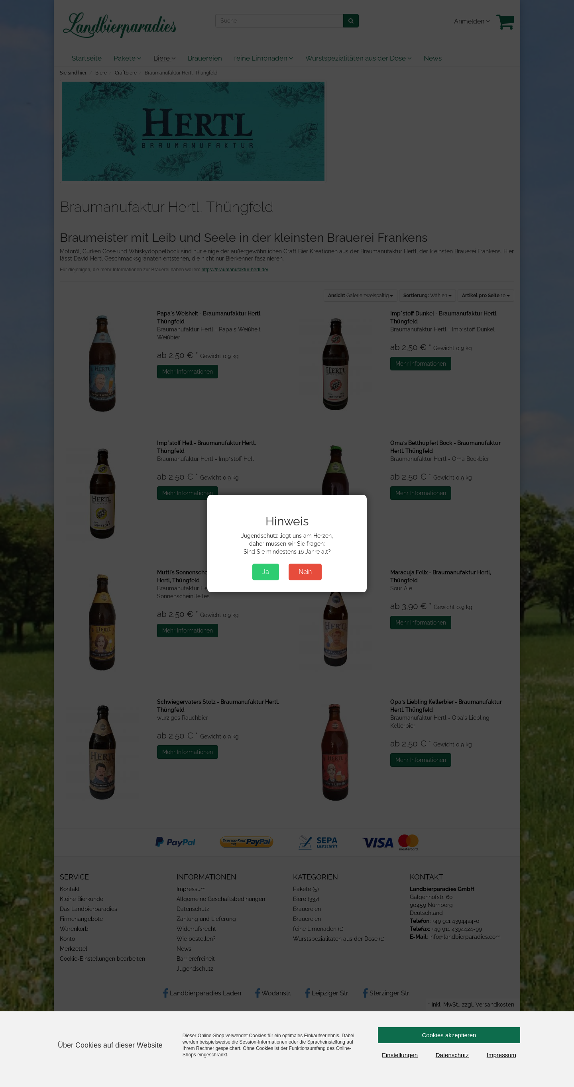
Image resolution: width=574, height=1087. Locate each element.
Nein (305, 572)
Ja (265, 572)
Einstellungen (400, 1055)
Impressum (501, 1055)
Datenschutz (452, 1055)
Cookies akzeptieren (449, 1035)
